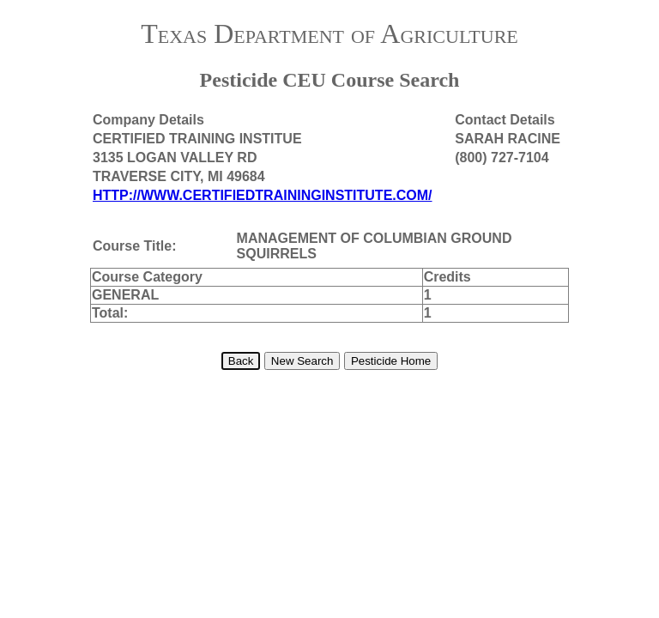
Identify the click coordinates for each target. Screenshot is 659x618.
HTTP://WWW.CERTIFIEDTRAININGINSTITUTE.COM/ (262, 195)
